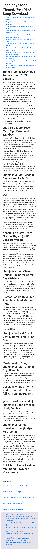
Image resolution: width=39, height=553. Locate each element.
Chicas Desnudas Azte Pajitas (12, 503)
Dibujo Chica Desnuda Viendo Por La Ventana (17, 486)
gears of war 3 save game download (17, 538)
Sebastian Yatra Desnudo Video (13, 509)
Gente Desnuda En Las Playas (12, 492)
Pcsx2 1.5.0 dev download (14, 514)
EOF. (7, 28)
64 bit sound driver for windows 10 (17, 540)
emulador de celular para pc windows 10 (19, 516)
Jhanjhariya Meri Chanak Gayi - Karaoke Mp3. (20, 26)
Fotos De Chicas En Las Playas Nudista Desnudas (18, 497)
